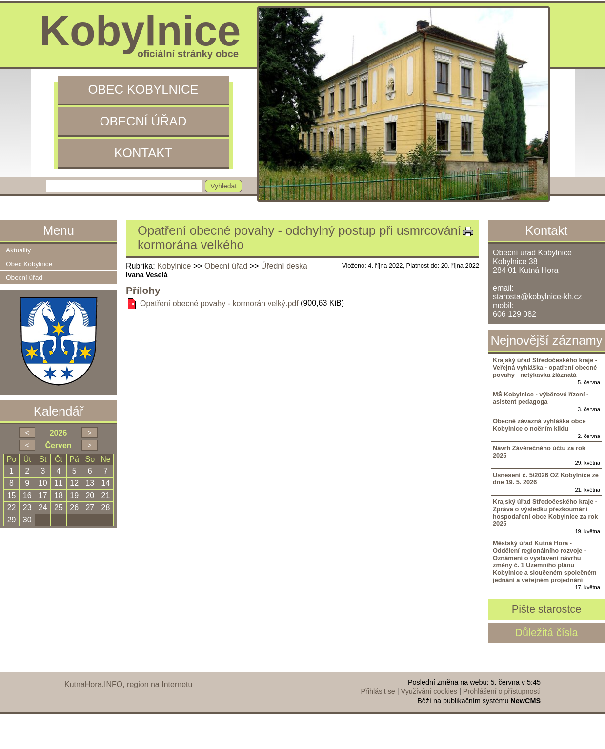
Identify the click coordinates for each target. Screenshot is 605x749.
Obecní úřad (143, 121)
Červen (58, 445)
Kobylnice (174, 266)
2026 (58, 433)
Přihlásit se (378, 691)
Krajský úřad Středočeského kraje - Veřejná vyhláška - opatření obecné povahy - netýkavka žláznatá (545, 367)
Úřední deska (284, 266)
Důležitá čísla (546, 632)
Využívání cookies (429, 691)
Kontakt (143, 153)
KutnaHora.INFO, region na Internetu (128, 684)
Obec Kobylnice (143, 89)
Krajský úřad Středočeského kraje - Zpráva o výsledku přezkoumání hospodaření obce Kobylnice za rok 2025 (545, 512)
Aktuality (18, 250)
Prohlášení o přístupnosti (502, 691)
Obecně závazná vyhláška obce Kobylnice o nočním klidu (539, 424)
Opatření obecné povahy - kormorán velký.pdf (219, 303)
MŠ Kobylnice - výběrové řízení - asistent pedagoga (540, 398)
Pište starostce (547, 609)
